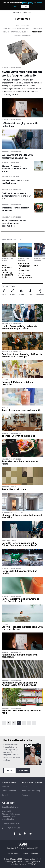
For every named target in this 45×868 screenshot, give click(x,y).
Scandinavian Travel (10, 177)
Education (16, 12)
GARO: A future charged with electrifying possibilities (17, 156)
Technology (37, 32)
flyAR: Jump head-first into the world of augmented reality (22, 73)
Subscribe (23, 770)
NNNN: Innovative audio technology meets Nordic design (8, 271)
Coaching (25, 25)
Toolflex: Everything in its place (18, 435)
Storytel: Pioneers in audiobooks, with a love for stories (14, 168)
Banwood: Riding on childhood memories (18, 383)
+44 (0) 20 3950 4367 (12, 823)
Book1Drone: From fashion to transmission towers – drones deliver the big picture (25, 270)
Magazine (27, 12)
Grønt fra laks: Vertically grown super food (21, 711)
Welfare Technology (22, 35)
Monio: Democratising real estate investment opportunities (14, 223)
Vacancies (26, 795)
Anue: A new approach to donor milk (21, 409)
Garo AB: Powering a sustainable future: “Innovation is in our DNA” (19, 544)
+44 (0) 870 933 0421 (12, 828)
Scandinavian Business (11, 67)
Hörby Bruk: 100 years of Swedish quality (19, 572)
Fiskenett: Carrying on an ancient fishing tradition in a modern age (19, 683)
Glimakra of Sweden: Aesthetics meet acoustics (22, 516)
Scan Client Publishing (31, 791)
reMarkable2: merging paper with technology (19, 125)
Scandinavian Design (10, 162)
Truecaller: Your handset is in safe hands (20, 462)
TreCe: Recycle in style (14, 489)
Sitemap (34, 853)
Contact (5, 795)
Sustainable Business (20, 32)
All (17, 25)
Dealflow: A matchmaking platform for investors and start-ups (17, 196)
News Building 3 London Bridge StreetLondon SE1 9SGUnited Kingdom (11, 815)
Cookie (25, 853)
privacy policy (27, 3)
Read (9, 770)
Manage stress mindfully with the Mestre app (15, 181)
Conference (37, 29)
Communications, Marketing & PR (16, 29)
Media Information (9, 791)
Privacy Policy (13, 853)
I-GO (36, 265)
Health (6, 32)
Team (24, 786)
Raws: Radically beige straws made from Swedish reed (20, 599)
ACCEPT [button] (25, 6)
